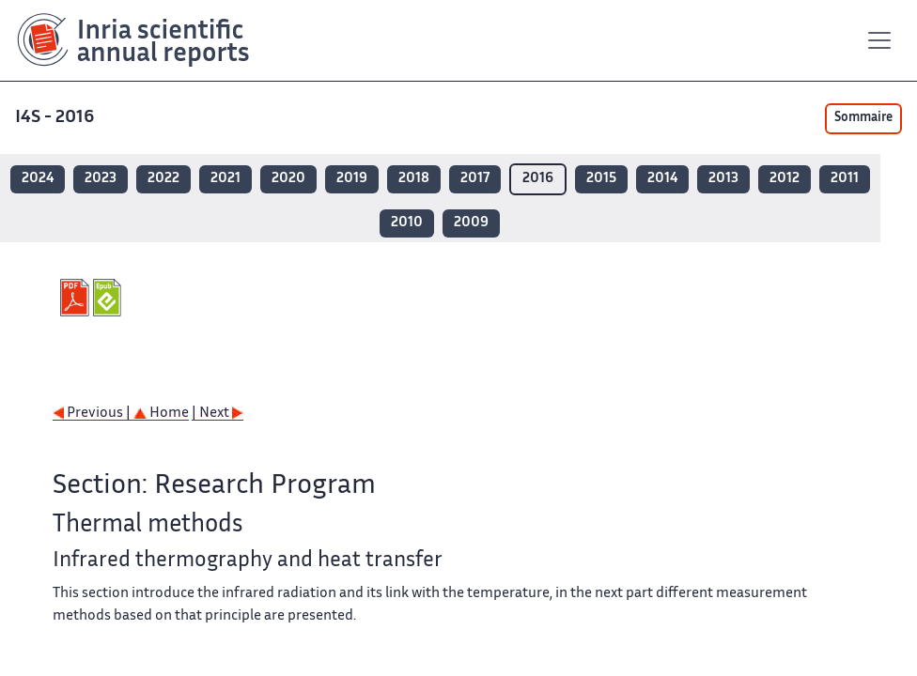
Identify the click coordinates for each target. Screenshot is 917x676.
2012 (784, 179)
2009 (471, 223)
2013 (723, 179)
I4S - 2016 (56, 118)
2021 (225, 179)
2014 (662, 179)
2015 (601, 179)
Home (161, 413)
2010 (407, 223)
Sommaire (863, 118)
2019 (351, 179)
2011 (845, 179)
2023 (101, 179)
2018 (413, 179)
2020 (288, 179)
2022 (163, 179)
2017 (475, 179)
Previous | (93, 413)
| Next (217, 413)
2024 (38, 179)
